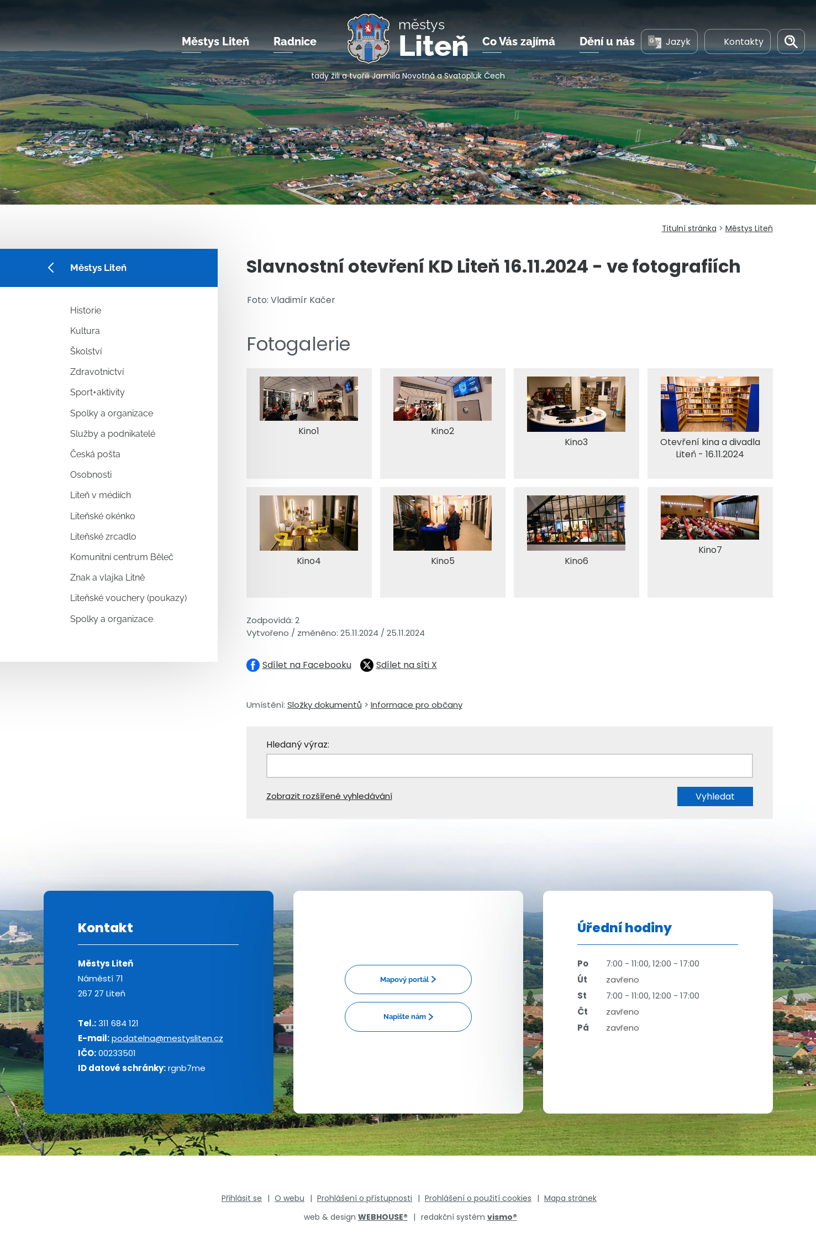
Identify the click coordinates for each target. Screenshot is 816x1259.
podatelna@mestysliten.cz (167, 1038)
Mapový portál (404, 979)
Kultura (85, 331)
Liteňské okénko (102, 516)
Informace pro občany (416, 705)
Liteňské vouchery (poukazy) (128, 598)
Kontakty (738, 43)
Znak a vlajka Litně (107, 577)
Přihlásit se (242, 1198)
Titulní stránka (689, 228)
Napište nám (404, 1016)
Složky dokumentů (324, 705)
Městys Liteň (215, 44)
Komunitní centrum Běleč (121, 557)
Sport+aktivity (97, 392)
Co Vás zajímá (518, 44)
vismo (502, 1217)
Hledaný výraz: (297, 744)
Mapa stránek (570, 1198)
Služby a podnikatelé (112, 434)
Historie (85, 310)
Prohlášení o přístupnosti (364, 1198)
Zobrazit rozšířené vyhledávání (329, 796)
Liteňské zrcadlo (103, 536)
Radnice (295, 44)
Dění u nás (607, 44)
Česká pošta (95, 454)
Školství (86, 351)
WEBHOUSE (383, 1217)
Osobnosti (91, 474)
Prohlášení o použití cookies (478, 1198)
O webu (289, 1198)
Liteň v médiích (100, 495)
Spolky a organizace (111, 413)
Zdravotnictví (97, 372)
